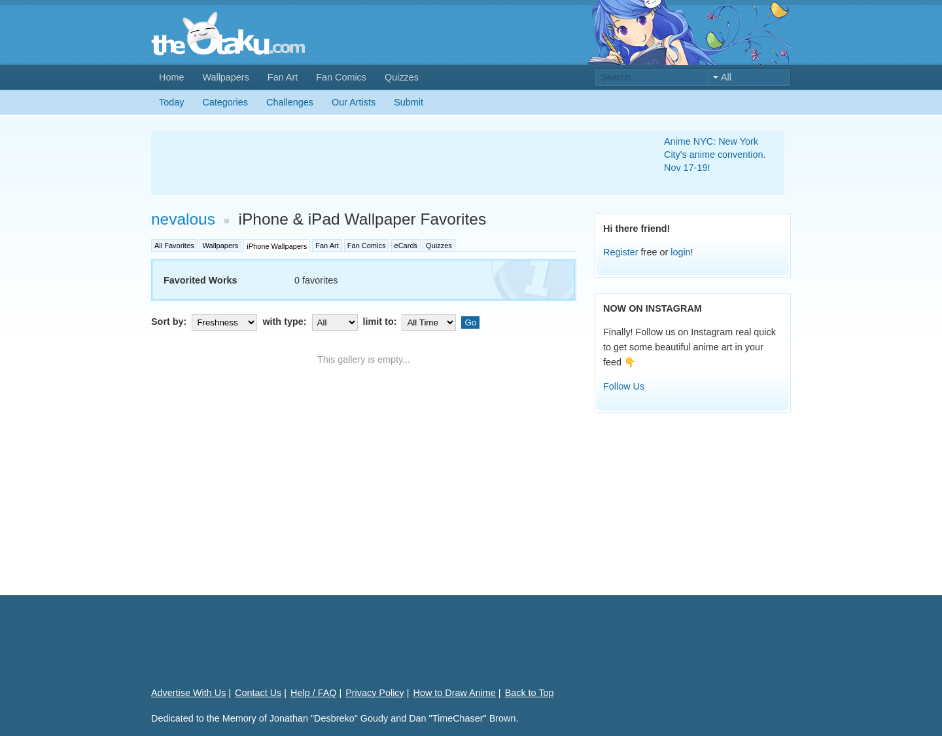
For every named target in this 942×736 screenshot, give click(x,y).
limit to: (411, 321)
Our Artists (353, 102)
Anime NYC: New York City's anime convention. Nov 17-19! (715, 154)
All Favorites (174, 245)
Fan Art (283, 77)
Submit (408, 102)
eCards (405, 245)
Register (620, 252)
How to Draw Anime (454, 693)
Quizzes (402, 77)
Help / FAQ (313, 693)
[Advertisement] (392, 163)
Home (171, 77)
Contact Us (258, 693)
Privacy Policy (374, 693)
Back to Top (529, 693)
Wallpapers (225, 77)
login (680, 252)
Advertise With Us (188, 693)
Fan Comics (341, 77)
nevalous (183, 219)
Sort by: (205, 321)
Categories (225, 102)
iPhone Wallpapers (277, 246)
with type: (311, 321)
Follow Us (623, 386)
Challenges (289, 102)
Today (171, 102)
